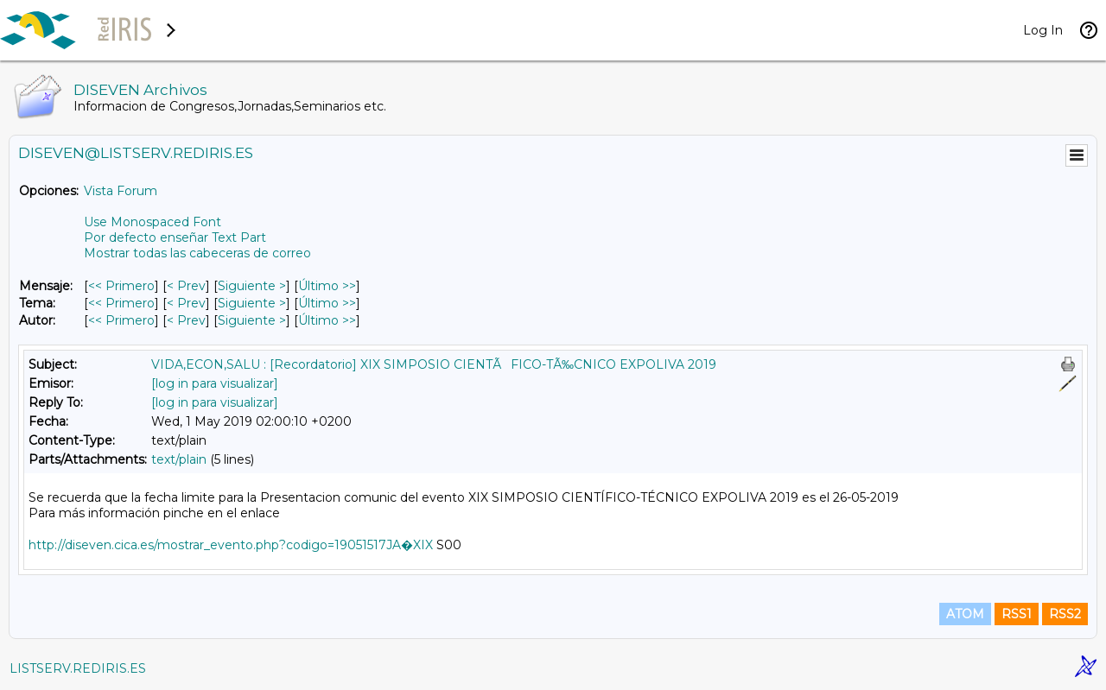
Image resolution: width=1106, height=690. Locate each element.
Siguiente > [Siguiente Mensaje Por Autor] (252, 320)
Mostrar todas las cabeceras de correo (197, 253)
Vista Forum (120, 191)
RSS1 (1016, 614)
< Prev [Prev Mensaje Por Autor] (186, 320)
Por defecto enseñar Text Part (175, 237)
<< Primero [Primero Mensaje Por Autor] (121, 320)
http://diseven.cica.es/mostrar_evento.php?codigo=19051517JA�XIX (231, 545)
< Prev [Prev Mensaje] (186, 286)
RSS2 (1065, 614)
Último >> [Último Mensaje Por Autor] (327, 320)
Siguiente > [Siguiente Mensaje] (252, 286)
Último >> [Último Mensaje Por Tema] (327, 303)
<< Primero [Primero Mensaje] (121, 286)
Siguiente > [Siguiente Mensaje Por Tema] (252, 303)
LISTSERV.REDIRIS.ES (78, 668)
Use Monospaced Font (152, 222)
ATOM (965, 614)
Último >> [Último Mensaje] (327, 286)
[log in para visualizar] (214, 383)
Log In (1043, 30)
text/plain (179, 459)
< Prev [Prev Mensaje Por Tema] (186, 303)
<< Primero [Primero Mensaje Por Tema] (121, 303)
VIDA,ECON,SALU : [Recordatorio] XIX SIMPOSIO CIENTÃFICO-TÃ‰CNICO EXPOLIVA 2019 (433, 364)
